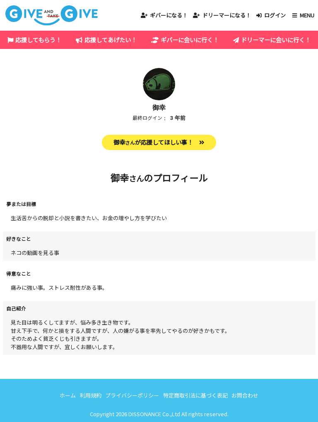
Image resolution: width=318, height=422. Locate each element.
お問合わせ (244, 395)
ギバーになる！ (169, 15)
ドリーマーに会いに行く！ (276, 39)
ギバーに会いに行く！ (190, 39)
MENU (307, 15)
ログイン (275, 15)
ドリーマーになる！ (226, 15)
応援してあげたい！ (110, 39)
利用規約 (90, 395)
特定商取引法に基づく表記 (195, 395)
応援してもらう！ (38, 39)
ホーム (68, 395)
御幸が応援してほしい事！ (153, 142)
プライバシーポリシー (132, 395)
